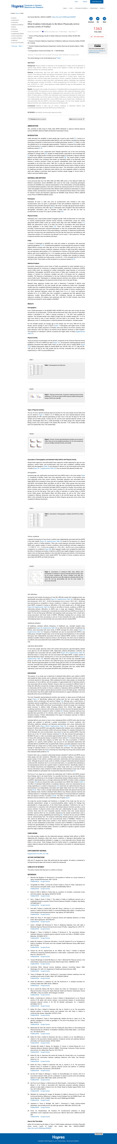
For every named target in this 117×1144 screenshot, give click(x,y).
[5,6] (46, 153)
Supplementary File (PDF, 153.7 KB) (38, 854)
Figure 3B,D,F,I (45, 726)
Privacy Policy (61, 1141)
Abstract (14, 18)
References (14, 40)
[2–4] (40, 148)
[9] (53, 207)
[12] (55, 226)
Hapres (65, 8)
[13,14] (42, 245)
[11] (83, 222)
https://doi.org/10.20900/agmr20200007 (64, 17)
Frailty (58, 58)
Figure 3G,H (64, 653)
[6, (72, 259)
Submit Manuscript (96, 1)
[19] (74, 771)
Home (70, 8)
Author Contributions (17, 36)
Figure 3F (82, 630)
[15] (62, 701)
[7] (28, 155)
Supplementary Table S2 (48, 468)
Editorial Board (93, 8)
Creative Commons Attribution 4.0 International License (97, 51)
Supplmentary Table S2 (50, 628)
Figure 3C (54, 599)
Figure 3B (48, 549)
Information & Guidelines (81, 8)
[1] (75, 138)
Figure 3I (82, 657)
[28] (61, 815)
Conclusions (15, 31)
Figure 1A (56, 342)
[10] (62, 211)
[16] (60, 734)
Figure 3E (39, 628)
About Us (102, 8)
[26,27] (67, 798)
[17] (68, 738)
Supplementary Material (18, 33)
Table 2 (46, 466)
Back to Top (99, 1134)
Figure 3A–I (36, 468)
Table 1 (57, 325)
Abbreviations (15, 20)
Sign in (76, 1)
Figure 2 (41, 415)
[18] (48, 752)
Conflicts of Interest (17, 38)
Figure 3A (43, 541)
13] (74, 259)
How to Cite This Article (17, 42)
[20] (36, 782)
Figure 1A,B (67, 746)
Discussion (14, 29)
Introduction (15, 22)
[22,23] (34, 790)
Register (85, 1)
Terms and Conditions (73, 1141)
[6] (61, 711)
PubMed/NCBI (34, 881)
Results (14, 27)
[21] (58, 786)
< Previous (14, 46)
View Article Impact (99, 36)
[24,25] (54, 796)
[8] (65, 157)
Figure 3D (31, 607)
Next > (21, 46)
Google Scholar (45, 881)
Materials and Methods (17, 24)
